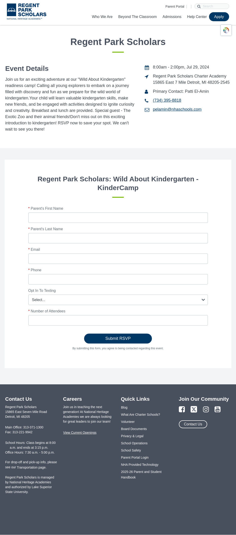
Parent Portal (174, 6)
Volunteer (128, 422)
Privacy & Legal (132, 436)
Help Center (197, 17)
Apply (219, 17)
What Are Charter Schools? (140, 414)
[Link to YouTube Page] (218, 409)
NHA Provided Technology (139, 464)
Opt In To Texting (42, 291)
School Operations (134, 443)
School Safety (131, 450)
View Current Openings (79, 432)
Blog (124, 407)
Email (34, 249)
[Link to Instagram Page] (206, 409)
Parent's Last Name (45, 229)
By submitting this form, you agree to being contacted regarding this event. (118, 348)
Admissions (171, 17)
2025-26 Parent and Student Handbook (141, 474)
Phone (34, 270)
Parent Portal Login (135, 457)
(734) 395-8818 (167, 100)
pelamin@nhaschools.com (177, 109)
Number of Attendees (46, 311)
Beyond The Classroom (137, 17)
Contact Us (193, 424)
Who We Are (102, 17)
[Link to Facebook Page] (182, 409)
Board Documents (134, 429)
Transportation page (31, 467)
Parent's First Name (45, 208)
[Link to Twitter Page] (194, 410)
